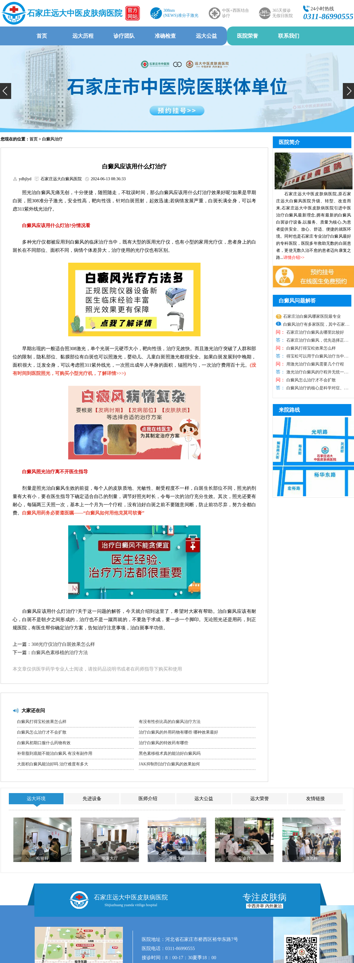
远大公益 (206, 36)
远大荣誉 (259, 798)
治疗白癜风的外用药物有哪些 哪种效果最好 (178, 732)
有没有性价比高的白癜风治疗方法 (170, 721)
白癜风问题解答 (297, 301)
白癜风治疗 (52, 139)
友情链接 (315, 798)
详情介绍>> (294, 257)
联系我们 (288, 36)
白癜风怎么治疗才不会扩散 (41, 732)
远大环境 (36, 798)
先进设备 (92, 798)
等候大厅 (177, 858)
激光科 (311, 858)
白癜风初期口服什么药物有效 (44, 743)
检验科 (42, 858)
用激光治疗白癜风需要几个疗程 (314, 364)
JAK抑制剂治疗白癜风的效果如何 (169, 764)
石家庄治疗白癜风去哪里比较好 (314, 332)
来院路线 (289, 410)
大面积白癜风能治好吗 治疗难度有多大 (52, 764)
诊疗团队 (124, 36)
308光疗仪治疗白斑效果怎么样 (63, 644)
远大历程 (82, 36)
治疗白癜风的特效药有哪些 (163, 743)
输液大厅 (109, 858)
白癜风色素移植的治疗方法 (59, 652)
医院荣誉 (247, 36)
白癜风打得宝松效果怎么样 (41, 721)
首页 (41, 36)
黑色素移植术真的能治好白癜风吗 (170, 753)
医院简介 (289, 142)
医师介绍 (147, 798)
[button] (5, 91)
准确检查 (165, 36)
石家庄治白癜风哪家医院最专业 (312, 316)
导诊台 (244, 858)
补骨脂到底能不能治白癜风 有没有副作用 (54, 753)
